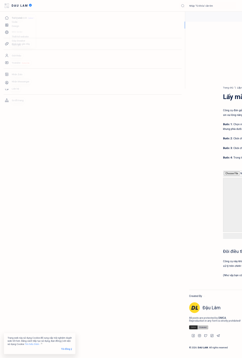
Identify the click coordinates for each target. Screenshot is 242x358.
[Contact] (7, 88)
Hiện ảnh (191, 176)
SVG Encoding (148, 319)
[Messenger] (7, 81)
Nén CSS (145, 307)
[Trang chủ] (7, 17)
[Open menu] (7, 6)
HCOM (101, 311)
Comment (146, 311)
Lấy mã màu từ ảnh (151, 315)
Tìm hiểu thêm (32, 344)
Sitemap (145, 343)
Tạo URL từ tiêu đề (151, 322)
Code (101, 335)
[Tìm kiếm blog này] (207, 5)
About (144, 339)
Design (101, 346)
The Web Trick (106, 315)
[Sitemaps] (7, 100)
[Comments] (7, 43)
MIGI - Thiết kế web (108, 307)
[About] (7, 55)
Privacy (145, 346)
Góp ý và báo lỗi (146, 16)
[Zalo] (7, 74)
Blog (143, 335)
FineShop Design (107, 319)
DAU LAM (20, 5)
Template (103, 339)
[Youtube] (7, 62)
